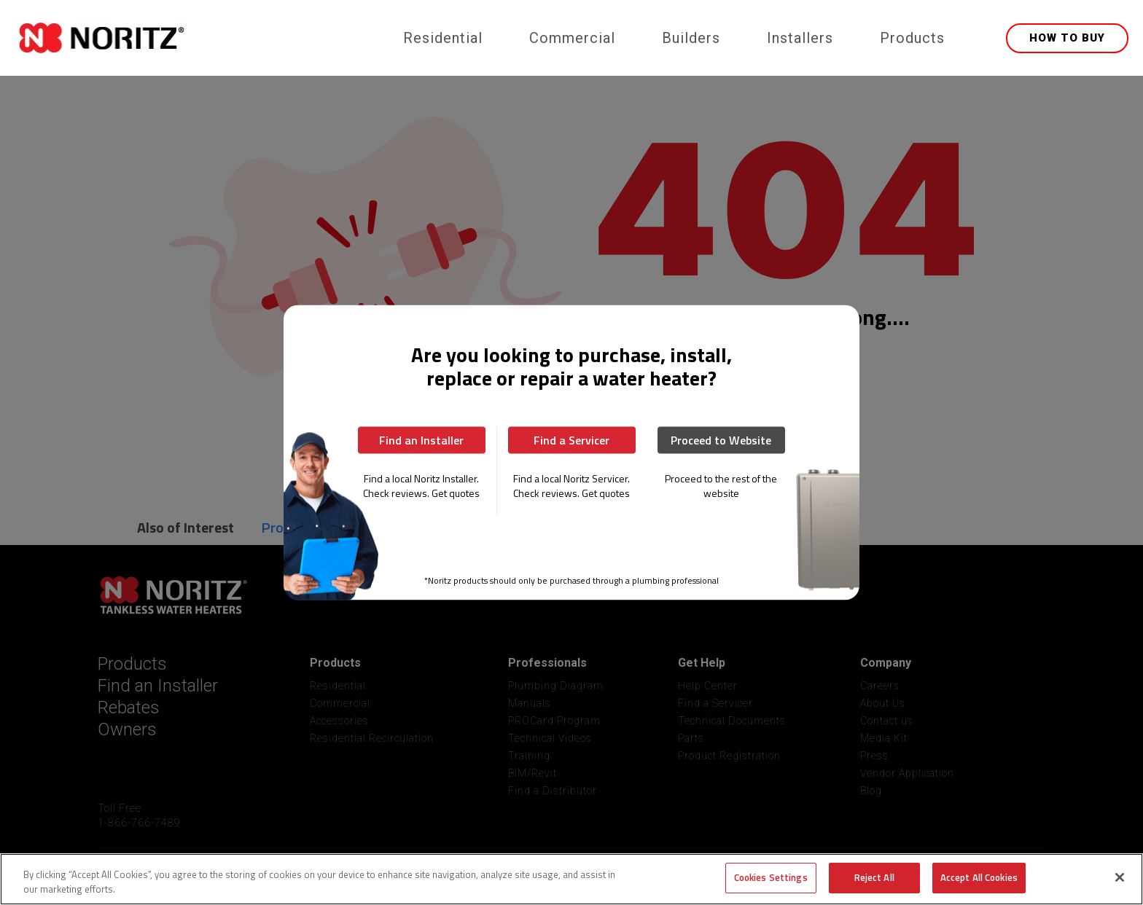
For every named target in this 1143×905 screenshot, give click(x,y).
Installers (800, 38)
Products (912, 38)
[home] (198, 38)
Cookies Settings (771, 877)
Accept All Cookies (979, 877)
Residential (443, 38)
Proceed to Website (721, 440)
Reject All (874, 877)
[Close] (1120, 877)
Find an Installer (421, 440)
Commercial (572, 38)
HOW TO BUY (1067, 37)
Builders (691, 38)
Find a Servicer (571, 440)
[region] (571, 879)
